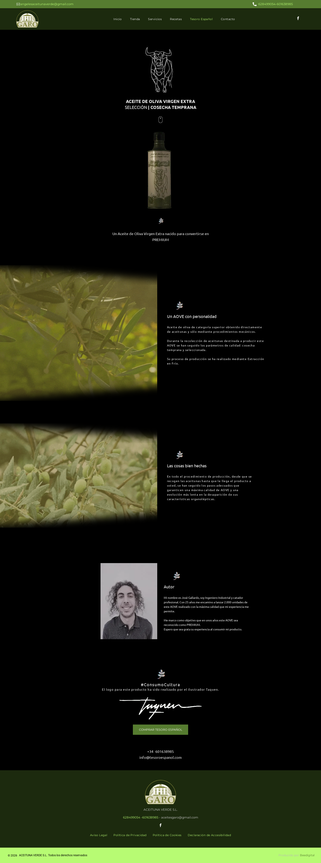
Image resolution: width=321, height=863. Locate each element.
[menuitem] (117, 19)
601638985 (164, 751)
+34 (150, 751)
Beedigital (307, 855)
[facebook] (298, 19)
